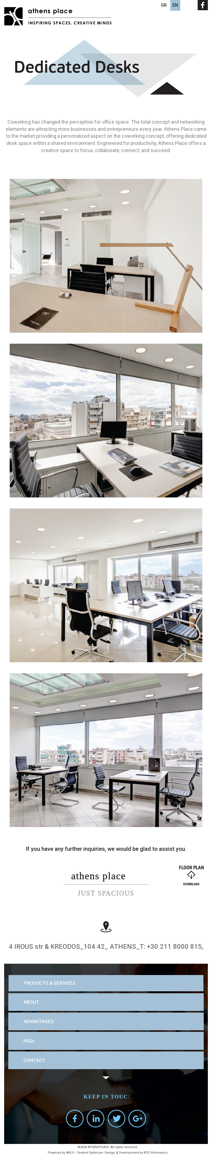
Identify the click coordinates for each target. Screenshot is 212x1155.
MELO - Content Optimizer (84, 1152)
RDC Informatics (156, 1152)
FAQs (29, 1040)
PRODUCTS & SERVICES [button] (50, 983)
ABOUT (31, 1002)
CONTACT (34, 1060)
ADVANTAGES (38, 1021)
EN (175, 5)
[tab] (106, 983)
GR (164, 5)
